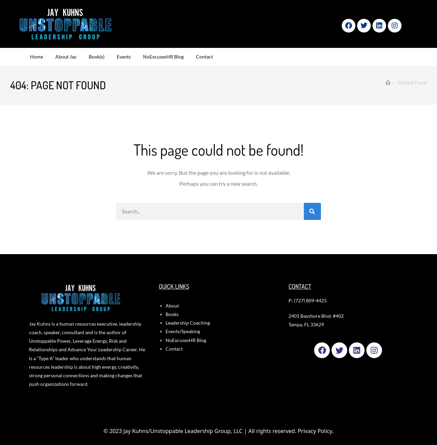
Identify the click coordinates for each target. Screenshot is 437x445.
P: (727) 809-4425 (307, 300)
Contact (204, 57)
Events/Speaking (183, 331)
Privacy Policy (315, 431)
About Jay (65, 57)
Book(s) (96, 57)
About (172, 306)
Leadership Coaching (188, 323)
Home (36, 57)
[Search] (312, 211)
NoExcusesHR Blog (163, 57)
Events (124, 57)
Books (172, 314)
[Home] (388, 83)
